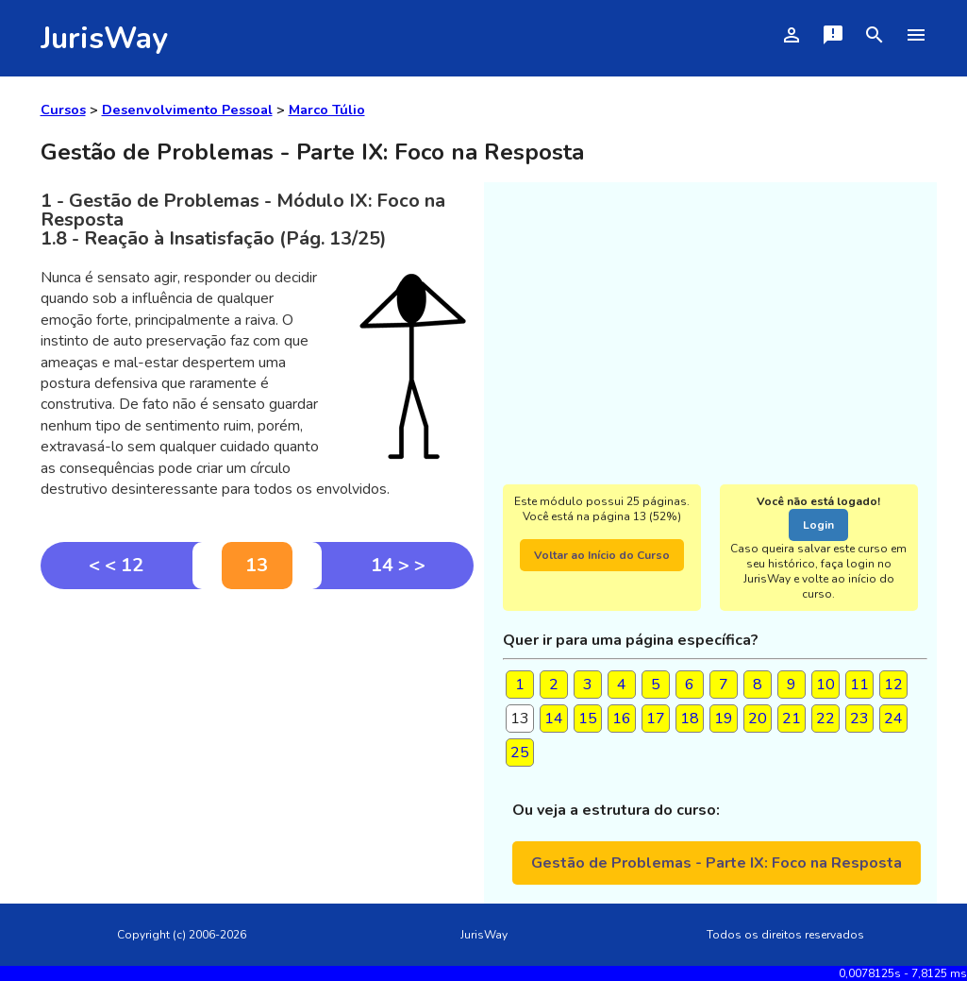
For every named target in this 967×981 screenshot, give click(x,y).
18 (689, 718)
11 (859, 684)
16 (621, 718)
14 (553, 718)
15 (587, 718)
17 (655, 718)
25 (519, 752)
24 (893, 718)
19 (723, 718)
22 (825, 718)
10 (825, 684)
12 (893, 684)
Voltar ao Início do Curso (602, 555)
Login (818, 525)
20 (757, 718)
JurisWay (104, 38)
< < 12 (116, 565)
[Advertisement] (257, 731)
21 (791, 718)
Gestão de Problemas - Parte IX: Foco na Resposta (716, 863)
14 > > (398, 565)
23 (859, 718)
